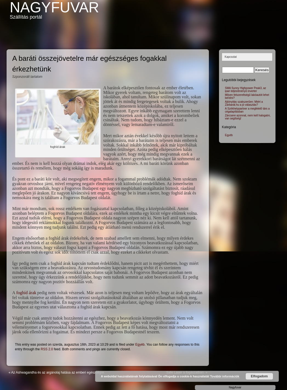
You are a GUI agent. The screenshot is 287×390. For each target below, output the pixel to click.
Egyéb (139, 344)
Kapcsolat (231, 56)
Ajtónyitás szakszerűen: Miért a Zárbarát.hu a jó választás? (244, 103)
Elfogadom (259, 376)
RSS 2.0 (47, 349)
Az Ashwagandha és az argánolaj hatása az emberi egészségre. (58, 372)
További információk (224, 376)
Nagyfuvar (54, 7)
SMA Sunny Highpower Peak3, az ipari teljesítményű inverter (245, 90)
